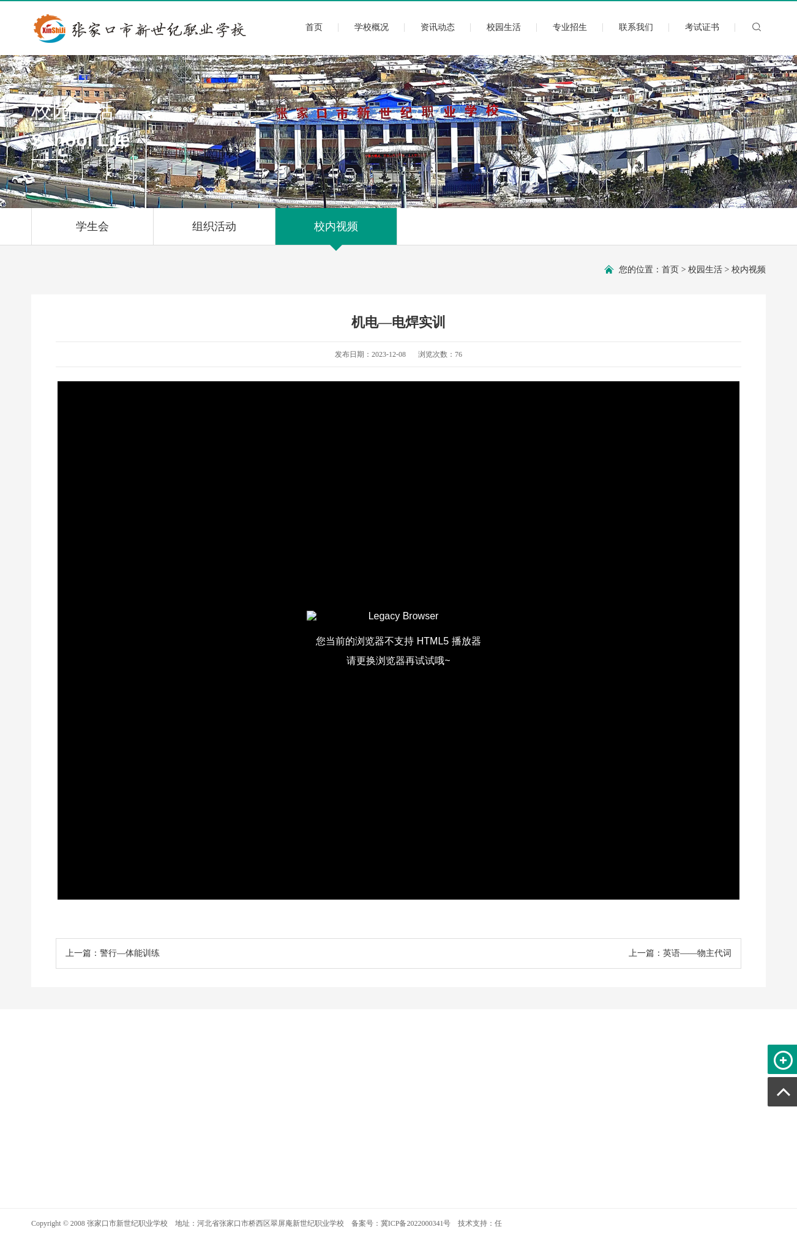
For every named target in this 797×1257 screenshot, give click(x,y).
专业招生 (570, 27)
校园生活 (504, 27)
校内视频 (336, 232)
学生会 (92, 232)
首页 (314, 27)
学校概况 (371, 27)
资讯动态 (438, 27)
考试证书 (702, 27)
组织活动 (214, 232)
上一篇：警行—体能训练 (112, 953)
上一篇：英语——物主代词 (680, 953)
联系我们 (636, 27)
